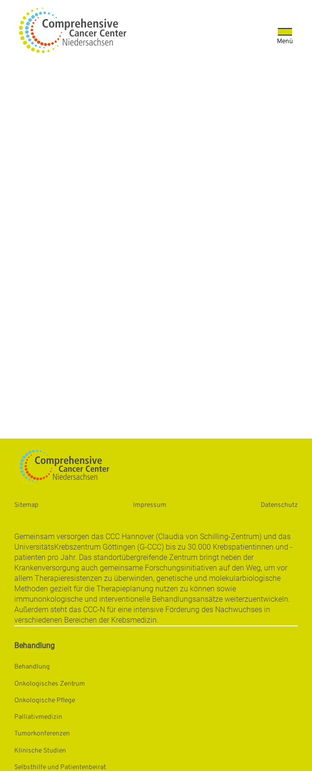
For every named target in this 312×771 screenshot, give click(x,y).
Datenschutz (279, 505)
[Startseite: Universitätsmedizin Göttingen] (72, 30)
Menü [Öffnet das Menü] (285, 41)
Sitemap (26, 505)
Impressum (149, 505)
